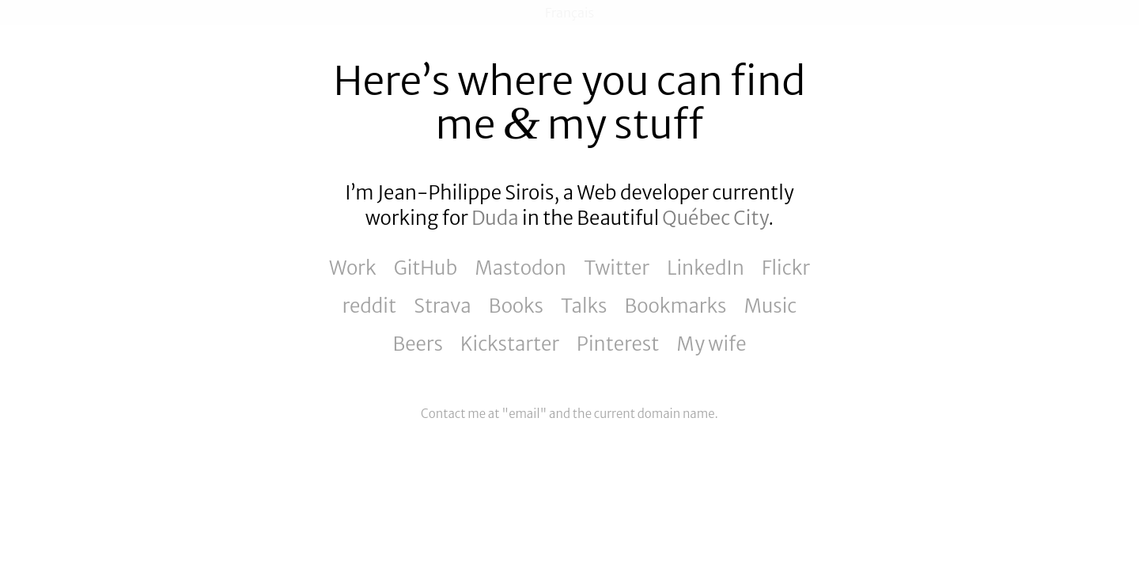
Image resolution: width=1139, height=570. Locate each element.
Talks (584, 306)
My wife (711, 344)
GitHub (425, 268)
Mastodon (520, 268)
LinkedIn (705, 268)
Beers (417, 344)
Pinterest (618, 344)
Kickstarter (509, 344)
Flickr (786, 268)
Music (770, 306)
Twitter (616, 268)
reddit (369, 306)
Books (516, 306)
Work (353, 268)
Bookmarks (676, 306)
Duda (494, 218)
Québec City (715, 218)
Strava (442, 306)
